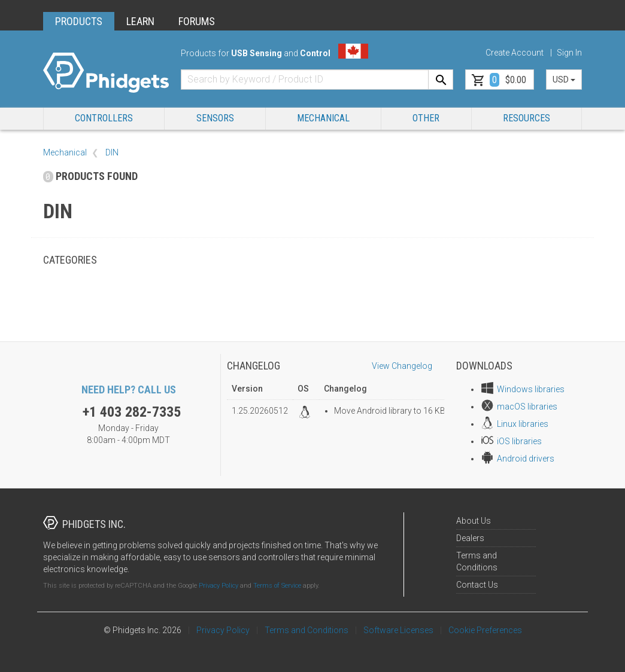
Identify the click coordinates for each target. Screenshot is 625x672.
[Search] (440, 79)
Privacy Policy (218, 585)
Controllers (104, 118)
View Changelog (402, 366)
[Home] (106, 73)
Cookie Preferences (485, 630)
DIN (112, 152)
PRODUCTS (78, 21)
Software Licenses (398, 630)
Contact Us (477, 584)
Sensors (215, 118)
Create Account (515, 52)
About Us (473, 521)
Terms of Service (277, 585)
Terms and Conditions (306, 630)
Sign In (569, 52)
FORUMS (196, 21)
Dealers (470, 538)
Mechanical (323, 118)
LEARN (140, 21)
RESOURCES (526, 118)
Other (425, 118)
